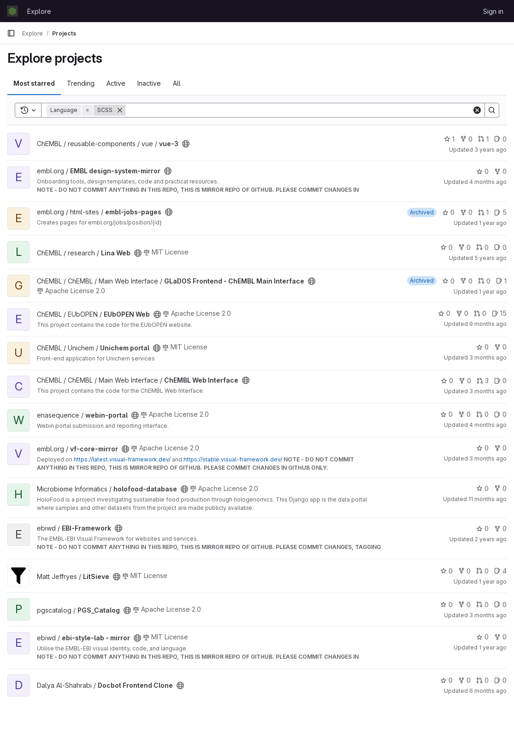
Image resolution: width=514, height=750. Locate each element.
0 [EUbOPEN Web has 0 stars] (444, 313)
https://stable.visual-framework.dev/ (232, 459)
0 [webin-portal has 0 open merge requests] (482, 414)
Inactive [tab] (149, 83)
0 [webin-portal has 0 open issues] (500, 414)
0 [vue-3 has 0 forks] (466, 139)
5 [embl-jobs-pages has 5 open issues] (500, 212)
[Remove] (119, 110)
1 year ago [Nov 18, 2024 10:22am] (493, 222)
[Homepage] (12, 11)
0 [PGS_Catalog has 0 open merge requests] (482, 604)
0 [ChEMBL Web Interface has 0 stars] (447, 380)
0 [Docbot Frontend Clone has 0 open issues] (500, 680)
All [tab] (177, 83)
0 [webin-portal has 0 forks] (464, 414)
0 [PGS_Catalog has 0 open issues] (500, 604)
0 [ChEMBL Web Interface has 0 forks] (465, 380)
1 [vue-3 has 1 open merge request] (483, 139)
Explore (39, 11)
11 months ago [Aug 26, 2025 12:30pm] (487, 499)
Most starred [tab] (34, 83)
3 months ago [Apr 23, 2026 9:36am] (488, 391)
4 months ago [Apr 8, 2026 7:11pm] (488, 181)
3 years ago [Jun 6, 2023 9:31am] (490, 149)
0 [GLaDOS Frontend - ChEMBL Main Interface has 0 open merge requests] (484, 281)
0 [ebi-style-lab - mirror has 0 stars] (482, 637)
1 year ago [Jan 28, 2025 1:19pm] (493, 647)
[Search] (298, 110)
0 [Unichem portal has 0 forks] (500, 347)
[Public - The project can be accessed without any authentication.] (185, 144)
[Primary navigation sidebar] (11, 33)
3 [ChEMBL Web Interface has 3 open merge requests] (483, 380)
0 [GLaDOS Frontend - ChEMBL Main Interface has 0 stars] (448, 281)
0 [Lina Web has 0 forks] (464, 247)
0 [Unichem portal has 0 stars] (482, 347)
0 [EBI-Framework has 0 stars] (482, 528)
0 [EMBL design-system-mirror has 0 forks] (500, 171)
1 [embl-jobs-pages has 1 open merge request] (483, 212)
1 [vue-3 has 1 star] (449, 139)
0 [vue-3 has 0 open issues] (500, 139)
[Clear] (477, 110)
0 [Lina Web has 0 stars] (446, 247)
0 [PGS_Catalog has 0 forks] (464, 604)
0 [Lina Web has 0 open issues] (500, 247)
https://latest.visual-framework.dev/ (122, 459)
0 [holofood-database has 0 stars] (482, 488)
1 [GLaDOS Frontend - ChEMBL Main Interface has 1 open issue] (501, 281)
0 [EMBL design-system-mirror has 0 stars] (482, 171)
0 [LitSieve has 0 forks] (464, 571)
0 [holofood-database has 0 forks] (500, 488)
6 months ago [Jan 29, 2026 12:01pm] (488, 690)
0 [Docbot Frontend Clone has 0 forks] (464, 680)
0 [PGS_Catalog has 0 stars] (446, 604)
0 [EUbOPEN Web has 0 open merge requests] (480, 313)
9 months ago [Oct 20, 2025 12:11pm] (488, 323)
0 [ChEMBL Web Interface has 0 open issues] (500, 380)
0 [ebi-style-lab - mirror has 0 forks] (500, 637)
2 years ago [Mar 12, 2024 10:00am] (491, 539)
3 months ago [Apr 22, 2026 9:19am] (488, 357)
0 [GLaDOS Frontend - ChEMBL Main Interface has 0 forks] (466, 281)
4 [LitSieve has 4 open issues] (500, 571)
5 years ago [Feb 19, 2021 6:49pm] (490, 257)
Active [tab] (115, 83)
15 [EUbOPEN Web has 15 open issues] (499, 313)
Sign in (493, 11)
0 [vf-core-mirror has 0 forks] (500, 448)
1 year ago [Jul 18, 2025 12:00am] (493, 291)
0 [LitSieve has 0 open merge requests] (482, 571)
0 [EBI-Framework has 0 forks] (500, 528)
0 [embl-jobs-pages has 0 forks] (466, 212)
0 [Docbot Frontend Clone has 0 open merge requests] (482, 680)
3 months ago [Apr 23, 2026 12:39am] (488, 458)
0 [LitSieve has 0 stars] (446, 571)
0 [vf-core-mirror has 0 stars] (482, 448)
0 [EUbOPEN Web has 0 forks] (462, 313)
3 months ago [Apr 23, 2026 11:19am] (488, 615)
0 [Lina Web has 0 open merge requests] (482, 247)
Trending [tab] (81, 83)
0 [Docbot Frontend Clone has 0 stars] (446, 680)
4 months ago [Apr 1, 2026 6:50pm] (488, 424)
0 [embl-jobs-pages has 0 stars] (448, 212)
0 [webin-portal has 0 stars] (446, 414)
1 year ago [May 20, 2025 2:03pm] (493, 581)
